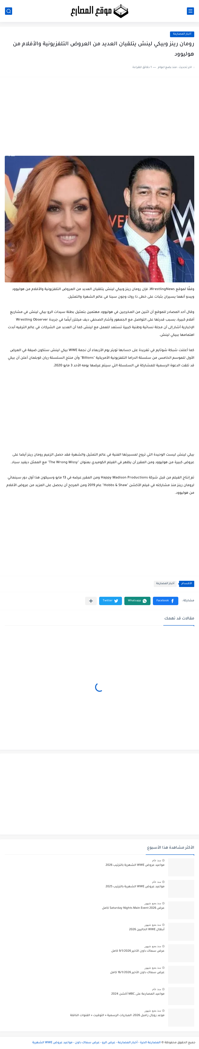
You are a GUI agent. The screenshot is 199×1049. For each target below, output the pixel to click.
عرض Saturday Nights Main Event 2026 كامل (133, 908)
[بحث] (8, 11)
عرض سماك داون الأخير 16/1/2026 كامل (137, 972)
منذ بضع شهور (152, 903)
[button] (165, 601)
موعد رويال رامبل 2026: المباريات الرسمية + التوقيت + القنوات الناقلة (117, 1015)
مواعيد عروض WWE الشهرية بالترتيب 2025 (135, 886)
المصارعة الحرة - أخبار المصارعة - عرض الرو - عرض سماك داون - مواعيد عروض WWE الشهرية (96, 1042)
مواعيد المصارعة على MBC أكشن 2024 (138, 994)
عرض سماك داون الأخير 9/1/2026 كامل (138, 951)
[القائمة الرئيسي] (190, 11)
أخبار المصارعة (182, 34)
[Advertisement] (99, 118)
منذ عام (156, 860)
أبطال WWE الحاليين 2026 (147, 929)
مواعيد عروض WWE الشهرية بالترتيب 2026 (135, 865)
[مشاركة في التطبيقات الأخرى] (91, 601)
